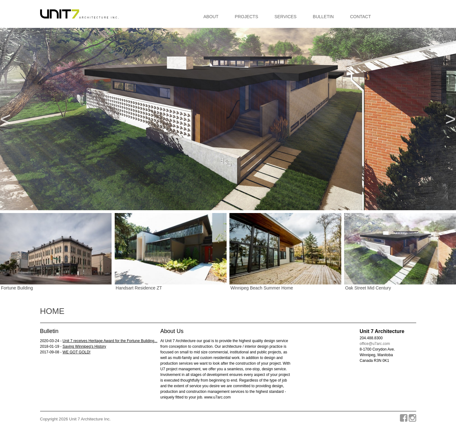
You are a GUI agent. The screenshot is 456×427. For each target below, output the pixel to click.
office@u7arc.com (375, 343)
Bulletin (323, 16)
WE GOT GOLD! (77, 352)
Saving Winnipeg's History (84, 346)
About (210, 16)
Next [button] (450, 119)
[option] (228, 119)
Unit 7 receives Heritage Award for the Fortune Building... (110, 341)
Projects (246, 16)
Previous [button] (5, 119)
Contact (360, 16)
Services (286, 16)
